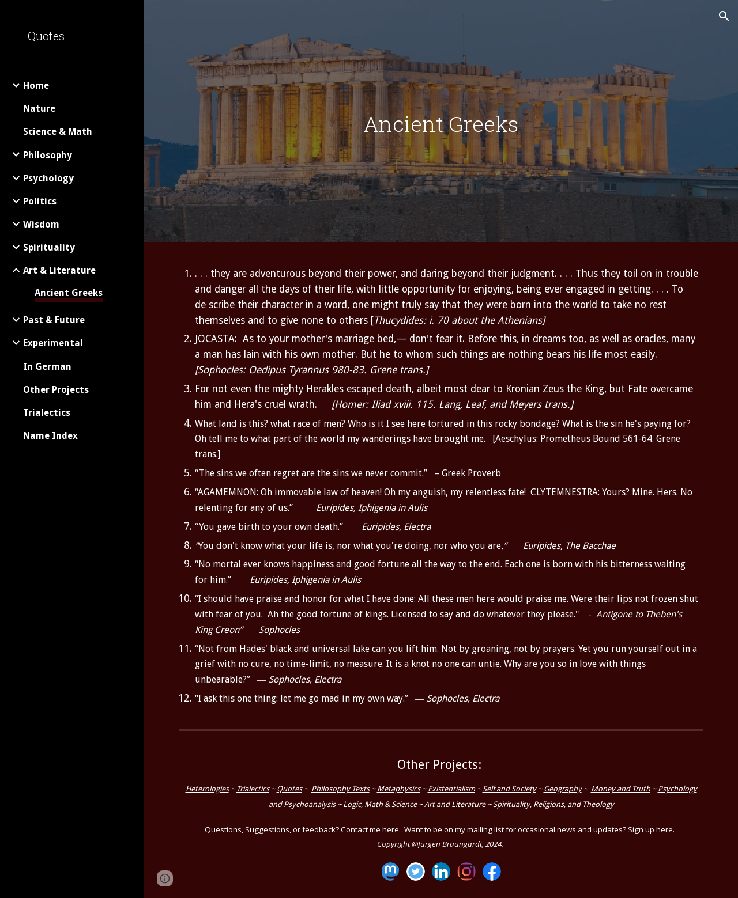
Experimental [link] (53, 343)
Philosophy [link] (47, 155)
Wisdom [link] (41, 224)
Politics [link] (40, 201)
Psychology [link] (48, 178)
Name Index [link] (50, 435)
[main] (440, 124)
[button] (724, 16)
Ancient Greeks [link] (69, 292)
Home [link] (36, 85)
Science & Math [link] (57, 131)
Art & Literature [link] (59, 270)
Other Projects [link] (56, 389)
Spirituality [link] (49, 247)
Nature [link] (39, 108)
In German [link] (47, 366)
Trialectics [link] (46, 412)
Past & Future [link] (54, 320)
